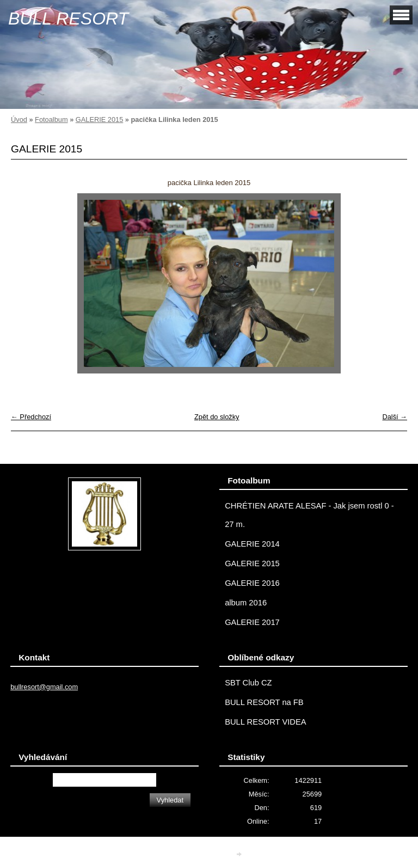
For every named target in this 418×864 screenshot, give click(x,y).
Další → (394, 417)
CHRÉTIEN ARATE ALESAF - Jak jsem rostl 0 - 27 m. (309, 515)
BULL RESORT (68, 18)
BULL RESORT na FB (264, 702)
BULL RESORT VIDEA (265, 722)
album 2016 (246, 602)
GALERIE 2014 (252, 544)
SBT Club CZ (248, 682)
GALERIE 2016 (252, 583)
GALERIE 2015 (100, 119)
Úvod (19, 119)
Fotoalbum (51, 119)
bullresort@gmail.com (44, 687)
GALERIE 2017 (252, 622)
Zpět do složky (216, 417)
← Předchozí (31, 417)
